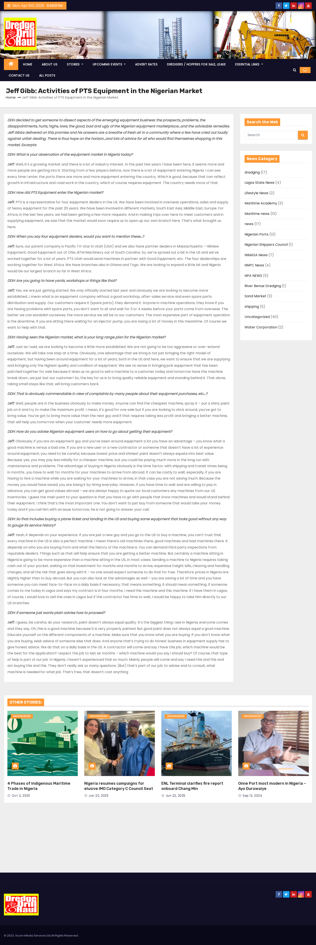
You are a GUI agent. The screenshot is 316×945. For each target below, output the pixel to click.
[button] (294, 69)
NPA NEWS (253, 275)
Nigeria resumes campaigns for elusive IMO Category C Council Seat (118, 786)
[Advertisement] (158, 840)
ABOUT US (49, 64)
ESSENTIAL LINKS (249, 64)
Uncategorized (257, 316)
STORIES (75, 64)
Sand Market (255, 296)
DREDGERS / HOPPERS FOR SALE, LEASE (196, 64)
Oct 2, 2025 (21, 795)
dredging (252, 172)
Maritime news (257, 213)
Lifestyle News (256, 193)
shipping (252, 306)
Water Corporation (261, 327)
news (249, 223)
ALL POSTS (47, 75)
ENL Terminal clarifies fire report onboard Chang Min (192, 786)
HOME (27, 64)
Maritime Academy (261, 203)
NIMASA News (256, 255)
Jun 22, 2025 (98, 795)
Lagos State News (260, 182)
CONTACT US (19, 75)
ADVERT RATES (146, 64)
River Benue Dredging (263, 285)
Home (11, 97)
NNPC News (254, 265)
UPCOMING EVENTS (109, 64)
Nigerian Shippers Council (266, 244)
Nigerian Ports (256, 234)
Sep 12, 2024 (252, 795)
